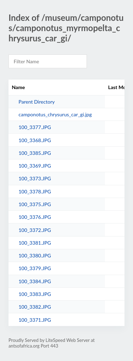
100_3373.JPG (34, 178)
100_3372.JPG (34, 230)
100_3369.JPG (34, 166)
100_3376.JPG (34, 217)
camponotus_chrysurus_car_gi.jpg (55, 114)
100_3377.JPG (34, 127)
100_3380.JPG (34, 255)
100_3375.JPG (34, 204)
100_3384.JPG (34, 281)
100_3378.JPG (34, 191)
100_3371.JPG (34, 320)
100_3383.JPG (34, 294)
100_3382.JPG (34, 307)
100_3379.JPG (34, 268)
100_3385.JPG (34, 153)
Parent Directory (36, 102)
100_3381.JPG (34, 243)
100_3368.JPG (34, 140)
